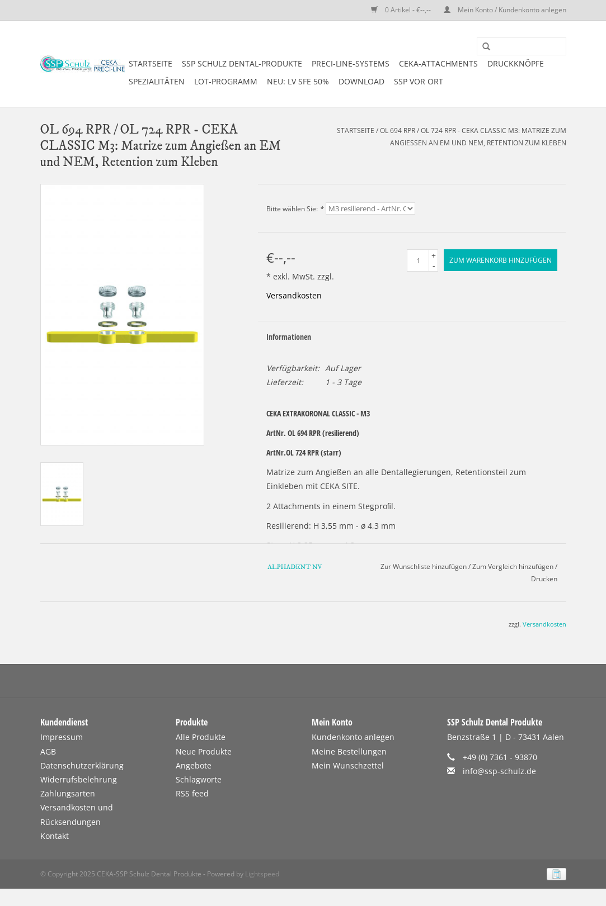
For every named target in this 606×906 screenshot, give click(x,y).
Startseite (150, 63)
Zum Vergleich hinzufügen (513, 566)
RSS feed (192, 793)
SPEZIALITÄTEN (157, 81)
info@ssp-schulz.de (499, 771)
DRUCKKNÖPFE (515, 63)
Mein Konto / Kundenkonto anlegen (505, 10)
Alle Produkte (201, 737)
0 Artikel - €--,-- (402, 10)
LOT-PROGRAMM (225, 81)
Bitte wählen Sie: (294, 209)
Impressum (61, 737)
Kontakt (54, 836)
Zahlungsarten (67, 793)
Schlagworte (199, 779)
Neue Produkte (204, 751)
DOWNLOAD (361, 81)
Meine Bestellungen (349, 751)
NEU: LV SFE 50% (298, 81)
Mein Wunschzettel (348, 765)
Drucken (544, 579)
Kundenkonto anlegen (353, 737)
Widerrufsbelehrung (78, 779)
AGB (48, 751)
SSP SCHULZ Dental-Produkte (242, 63)
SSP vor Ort (418, 81)
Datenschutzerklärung (82, 765)
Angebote (194, 765)
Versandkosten (294, 295)
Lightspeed (262, 874)
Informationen (288, 336)
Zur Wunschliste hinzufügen (423, 566)
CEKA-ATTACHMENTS (438, 63)
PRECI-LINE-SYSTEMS (350, 63)
